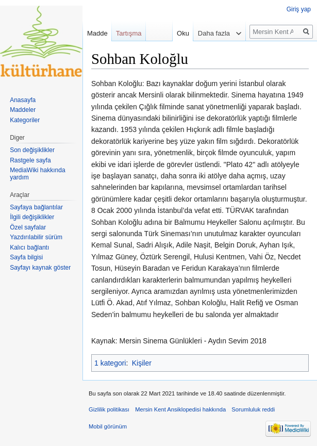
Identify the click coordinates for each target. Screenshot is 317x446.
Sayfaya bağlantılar (36, 207)
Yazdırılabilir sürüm (36, 237)
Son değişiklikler (32, 150)
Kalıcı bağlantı (29, 247)
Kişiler (142, 363)
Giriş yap (299, 9)
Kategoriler (25, 120)
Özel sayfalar (28, 227)
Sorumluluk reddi (253, 409)
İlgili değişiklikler (32, 217)
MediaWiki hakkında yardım (37, 174)
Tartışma (129, 33)
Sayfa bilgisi (26, 257)
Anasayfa (23, 100)
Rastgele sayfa (30, 160)
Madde (97, 33)
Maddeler (23, 109)
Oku (178, 33)
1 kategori (110, 363)
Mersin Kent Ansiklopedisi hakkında (180, 409)
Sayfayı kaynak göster (40, 267)
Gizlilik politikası (109, 409)
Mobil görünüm (108, 426)
